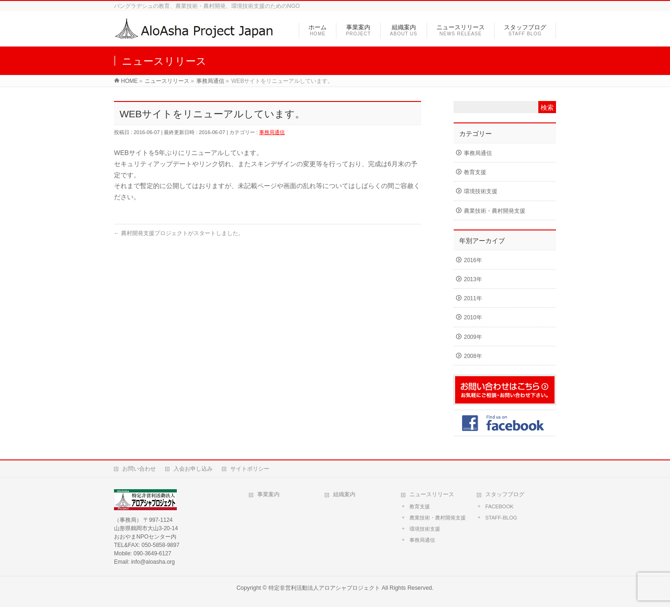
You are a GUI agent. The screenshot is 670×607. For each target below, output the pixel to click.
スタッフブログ (504, 494)
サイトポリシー (249, 468)
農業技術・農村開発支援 (494, 211)
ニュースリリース (431, 494)
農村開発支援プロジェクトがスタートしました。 (179, 233)
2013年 (473, 279)
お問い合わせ (139, 468)
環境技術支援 (480, 191)
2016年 (473, 260)
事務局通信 (272, 132)
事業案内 (268, 494)
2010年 (473, 317)
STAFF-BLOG (501, 517)
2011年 (473, 298)
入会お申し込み (193, 468)
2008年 (473, 356)
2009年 (473, 337)
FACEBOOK (499, 506)
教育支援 (475, 172)
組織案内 (344, 494)
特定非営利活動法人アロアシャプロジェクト (324, 588)
